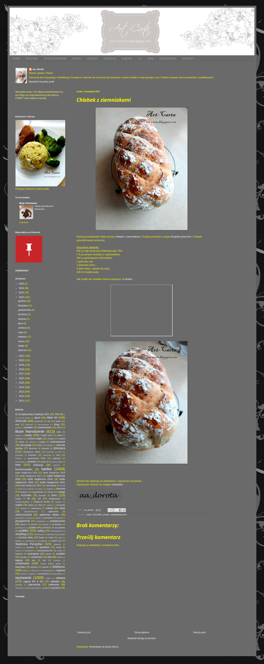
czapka (42, 442)
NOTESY (92, 58)
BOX (59, 427)
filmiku (128, 279)
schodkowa (29, 541)
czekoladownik (57, 441)
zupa (45, 588)
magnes (58, 502)
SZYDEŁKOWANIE (54, 58)
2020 (22, 360)
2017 (22, 373)
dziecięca (59, 448)
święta (59, 557)
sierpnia (22, 319)
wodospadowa (47, 570)
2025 (22, 283)
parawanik (19, 518)
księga (61, 492)
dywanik (45, 448)
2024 (22, 288)
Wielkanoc (58, 566)
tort (44, 560)
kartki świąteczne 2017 (31, 476)
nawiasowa (36, 508)
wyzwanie (23, 578)
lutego (21, 345)
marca (21, 341)
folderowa (47, 455)
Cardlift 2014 (46, 435)
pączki (38, 518)
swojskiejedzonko (119, 514)
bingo (56, 424)
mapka (18, 505)
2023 (22, 292)
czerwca (22, 327)
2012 (22, 396)
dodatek (49, 445)
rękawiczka (38, 534)
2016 (22, 378)
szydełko (60, 553)
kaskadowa (51, 485)
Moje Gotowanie (28, 203)
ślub (49, 557)
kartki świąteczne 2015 (26, 472)
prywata (45, 524)
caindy (18, 435)
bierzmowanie (43, 424)
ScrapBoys (42, 541)
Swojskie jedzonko (180, 236)
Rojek (41, 537)
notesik (49, 508)
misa (40, 505)
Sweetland (28, 551)
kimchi (21, 489)
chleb (88, 514)
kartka (46, 469)
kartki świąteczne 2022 (30, 485)
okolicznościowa (23, 514)
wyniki (22, 574)
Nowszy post (83, 632)
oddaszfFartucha (30, 512)
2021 (22, 356)
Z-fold (48, 578)
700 (57, 414)
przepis (106, 514)
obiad (62, 508)
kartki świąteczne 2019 (40, 479)
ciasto (21, 442)
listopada (23, 305)
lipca (20, 323)
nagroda (23, 508)
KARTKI (76, 58)
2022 (22, 297)
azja (17, 424)
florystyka (19, 455)
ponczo (34, 524)
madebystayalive (22, 502)
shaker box (56, 541)
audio (58, 421)
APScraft (20, 421)
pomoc (23, 524)
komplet (49, 489)
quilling (40, 530)
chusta (50, 438)
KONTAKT (188, 58)
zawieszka (53, 584)
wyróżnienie (43, 574)
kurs (54, 495)
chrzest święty (34, 438)
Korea (50, 492)
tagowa (19, 560)
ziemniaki (19, 588)
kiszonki (30, 489)
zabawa (60, 577)
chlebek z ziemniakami (127, 236)
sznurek (19, 554)
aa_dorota (38, 69)
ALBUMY (127, 58)
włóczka (34, 570)
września (23, 314)
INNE (150, 58)
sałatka (18, 541)
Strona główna (141, 632)
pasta (29, 518)
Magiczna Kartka (42, 502)
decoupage (25, 445)
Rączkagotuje (56, 531)
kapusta (56, 465)
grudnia (22, 301)
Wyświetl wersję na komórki (141, 638)
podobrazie (40, 521)
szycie (48, 554)
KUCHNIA (32, 58)
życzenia (55, 588)
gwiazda (57, 458)
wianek (45, 567)
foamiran (32, 455)
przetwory (46, 527)
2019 (22, 365)
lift (28, 498)
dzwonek (50, 452)
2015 (22, 382)
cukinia (32, 442)
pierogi (59, 518)
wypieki (32, 574)
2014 (22, 387)
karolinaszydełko (23, 469)
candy (28, 435)
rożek (50, 537)
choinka (18, 438)
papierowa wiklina (49, 514)
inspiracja (38, 465)
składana (57, 544)
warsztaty (20, 567)
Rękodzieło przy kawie (56, 534)
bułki (59, 432)
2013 (22, 391)
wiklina (25, 570)
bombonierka (44, 427)
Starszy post (199, 632)
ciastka (62, 438)
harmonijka (19, 462)
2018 (22, 369)
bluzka (18, 428)
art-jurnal (38, 421)
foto (58, 455)
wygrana (60, 570)
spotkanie (44, 547)
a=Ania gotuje (24, 418)
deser (39, 445)
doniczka (33, 448)
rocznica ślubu (25, 537)
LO (140, 58)
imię (43, 462)
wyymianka (57, 574)
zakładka (54, 581)
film (60, 452)
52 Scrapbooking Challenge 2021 (32, 414)
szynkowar (36, 557)
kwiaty (18, 499)
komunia (60, 488)
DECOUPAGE (167, 58)
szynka (23, 557)
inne (17, 464)
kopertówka (37, 492)
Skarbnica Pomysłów (28, 544)
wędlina (33, 567)
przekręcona (20, 528)
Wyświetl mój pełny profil (41, 81)
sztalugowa (33, 553)
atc (49, 421)
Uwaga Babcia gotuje (50, 564)
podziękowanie (57, 521)
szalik (59, 551)
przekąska (57, 524)
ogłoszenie (53, 511)
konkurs (23, 492)
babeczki (29, 424)
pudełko (24, 530)
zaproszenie (34, 584)
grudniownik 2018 (37, 458)
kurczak (42, 495)
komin (39, 489)
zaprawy (18, 585)
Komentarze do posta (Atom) (103, 646)
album (37, 417)
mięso (31, 505)
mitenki (49, 505)
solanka (18, 547)
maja (21, 332)
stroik (58, 547)
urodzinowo (22, 563)
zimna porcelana (33, 588)
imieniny (32, 461)
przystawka (60, 527)
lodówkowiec (55, 499)
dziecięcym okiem (31, 452)
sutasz (18, 551)
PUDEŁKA (110, 58)
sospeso (30, 547)
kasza (62, 486)
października (25, 310)
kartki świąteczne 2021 (52, 482)
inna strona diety (55, 462)
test (33, 560)
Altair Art (52, 417)
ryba (60, 538)
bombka (28, 427)
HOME (16, 58)
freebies (18, 458)
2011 (22, 400)
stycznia (22, 350)
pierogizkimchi (22, 521)
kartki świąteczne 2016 (54, 472)
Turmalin (56, 560)
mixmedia (60, 505)
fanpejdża (117, 484)
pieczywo (48, 518)
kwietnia (22, 336)
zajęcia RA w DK (33, 581)
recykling (20, 534)
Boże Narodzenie (29, 431)
